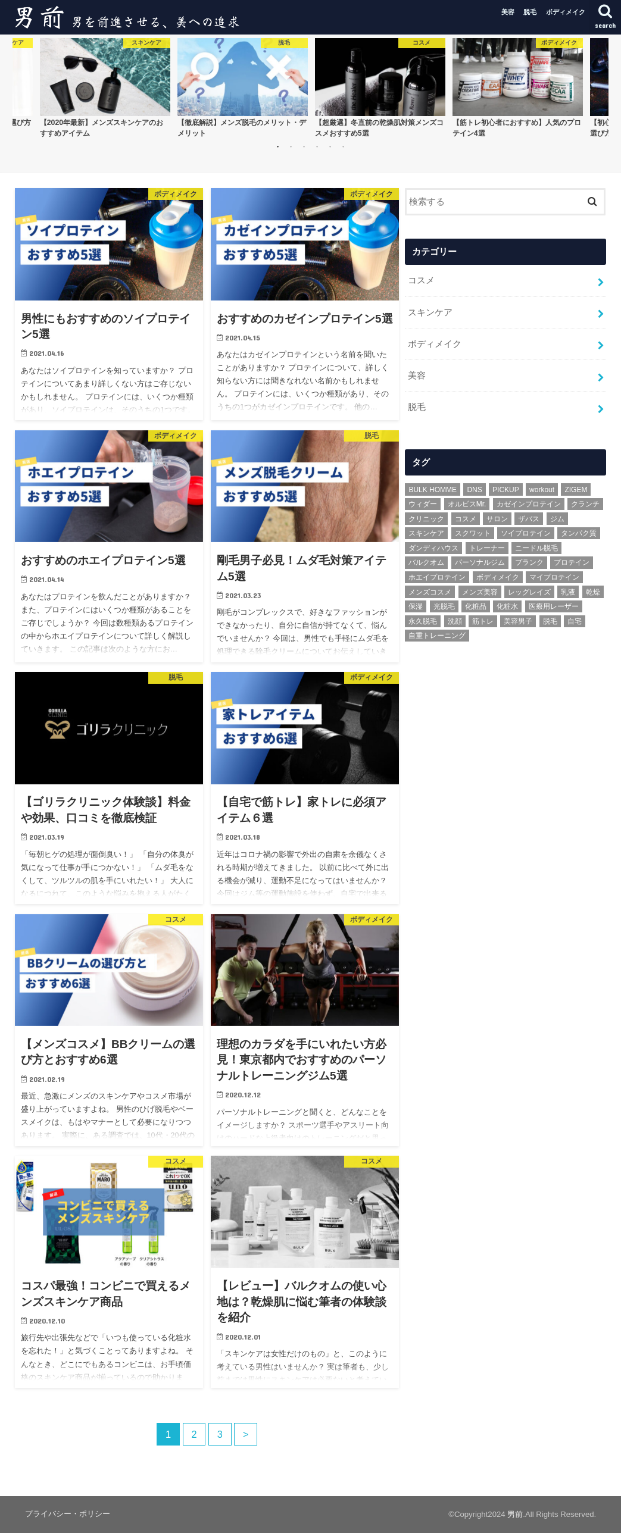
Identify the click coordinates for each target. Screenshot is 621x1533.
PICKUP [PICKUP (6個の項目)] (505, 488)
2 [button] (291, 146)
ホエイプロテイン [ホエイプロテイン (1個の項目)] (437, 576)
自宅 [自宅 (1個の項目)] (574, 620)
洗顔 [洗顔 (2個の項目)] (455, 620)
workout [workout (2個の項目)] (541, 488)
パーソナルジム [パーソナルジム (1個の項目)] (480, 562)
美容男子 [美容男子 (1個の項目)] (518, 620)
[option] (105, 88)
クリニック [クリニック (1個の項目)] (426, 518)
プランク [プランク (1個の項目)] (529, 562)
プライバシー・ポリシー (67, 1513)
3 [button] (304, 146)
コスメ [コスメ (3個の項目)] (465, 518)
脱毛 (529, 11)
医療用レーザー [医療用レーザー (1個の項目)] (554, 605)
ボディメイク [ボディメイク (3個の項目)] (497, 576)
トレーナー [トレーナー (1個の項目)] (487, 547)
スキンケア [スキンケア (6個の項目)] (426, 532)
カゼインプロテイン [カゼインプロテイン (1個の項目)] (529, 503)
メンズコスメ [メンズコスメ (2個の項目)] (429, 591)
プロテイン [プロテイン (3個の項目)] (571, 562)
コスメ (421, 280)
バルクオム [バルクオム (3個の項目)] (426, 562)
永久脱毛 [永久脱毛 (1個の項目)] (422, 620)
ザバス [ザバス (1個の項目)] (528, 518)
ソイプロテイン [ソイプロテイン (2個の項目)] (526, 532)
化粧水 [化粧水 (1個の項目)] (507, 605)
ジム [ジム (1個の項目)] (557, 518)
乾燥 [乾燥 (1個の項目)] (593, 591)
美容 (507, 11)
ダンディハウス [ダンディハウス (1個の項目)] (433, 547)
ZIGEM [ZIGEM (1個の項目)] (575, 488)
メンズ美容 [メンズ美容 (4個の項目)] (480, 591)
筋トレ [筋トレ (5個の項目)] (483, 620)
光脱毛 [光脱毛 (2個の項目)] (444, 605)
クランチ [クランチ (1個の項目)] (585, 503)
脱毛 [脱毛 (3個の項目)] (550, 620)
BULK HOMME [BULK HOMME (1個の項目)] (432, 488)
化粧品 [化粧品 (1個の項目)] (475, 605)
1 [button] (277, 146)
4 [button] (317, 146)
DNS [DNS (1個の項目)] (474, 488)
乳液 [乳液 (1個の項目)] (568, 591)
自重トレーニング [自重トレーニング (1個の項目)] (437, 635)
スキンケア (430, 312)
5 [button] (330, 146)
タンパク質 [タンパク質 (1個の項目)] (579, 532)
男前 (515, 1514)
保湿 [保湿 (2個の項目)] (415, 605)
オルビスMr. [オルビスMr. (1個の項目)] (467, 503)
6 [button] (343, 146)
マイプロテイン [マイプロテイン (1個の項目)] (554, 576)
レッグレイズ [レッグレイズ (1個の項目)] (529, 591)
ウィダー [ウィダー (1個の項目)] (422, 503)
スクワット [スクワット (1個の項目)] (473, 532)
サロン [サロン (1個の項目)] (497, 518)
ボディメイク (565, 11)
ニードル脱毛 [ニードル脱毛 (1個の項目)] (536, 547)
